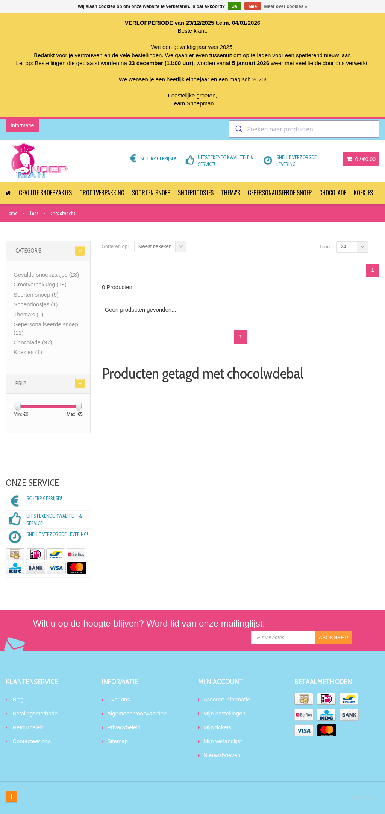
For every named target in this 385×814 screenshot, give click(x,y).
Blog (18, 699)
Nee (253, 6)
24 (343, 247)
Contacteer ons (31, 741)
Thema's (230, 192)
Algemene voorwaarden (137, 713)
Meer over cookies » (286, 6)
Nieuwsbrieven (221, 755)
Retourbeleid (28, 727)
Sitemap (117, 741)
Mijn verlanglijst (222, 741)
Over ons (118, 699)
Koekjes (363, 192)
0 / (361, 159)
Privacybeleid (124, 727)
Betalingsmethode (35, 713)
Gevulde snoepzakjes (45, 192)
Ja (234, 6)
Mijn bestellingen (224, 713)
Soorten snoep (151, 192)
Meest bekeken (154, 246)
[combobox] (304, 129)
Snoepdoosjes (196, 192)
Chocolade (332, 192)
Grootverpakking (101, 192)
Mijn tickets (217, 727)
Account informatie (226, 699)
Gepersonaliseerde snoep (280, 192)
